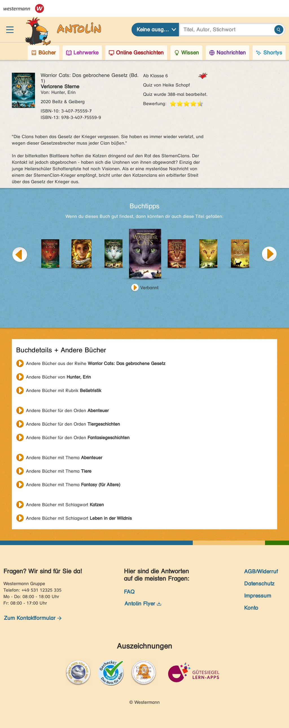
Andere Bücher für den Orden (67, 410)
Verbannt (149, 287)
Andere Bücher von (58, 377)
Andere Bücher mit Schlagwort (65, 504)
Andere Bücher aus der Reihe (95, 363)
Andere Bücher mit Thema (64, 457)
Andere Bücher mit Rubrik (63, 390)
